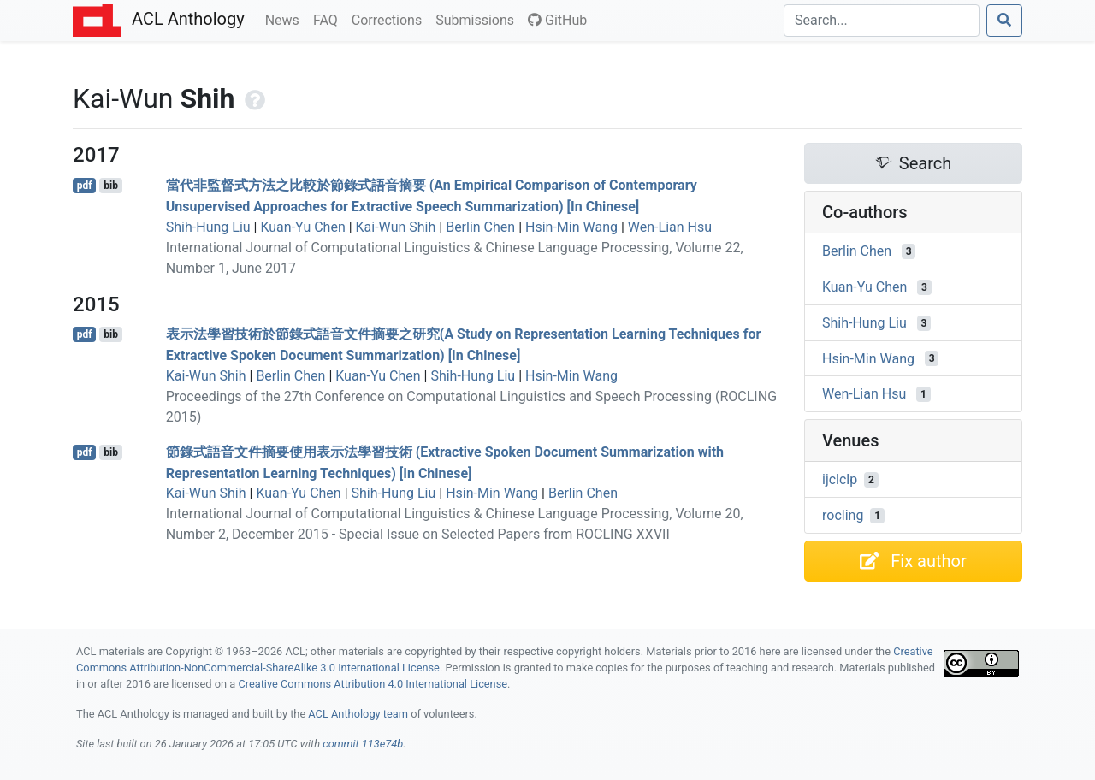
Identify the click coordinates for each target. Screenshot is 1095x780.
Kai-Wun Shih (396, 227)
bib (111, 186)
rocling (842, 515)
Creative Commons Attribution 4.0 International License (372, 683)
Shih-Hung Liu (208, 227)
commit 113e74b (363, 743)
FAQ (329, 18)
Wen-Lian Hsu (670, 227)
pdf (84, 186)
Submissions (478, 18)
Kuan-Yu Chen (302, 227)
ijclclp (839, 479)
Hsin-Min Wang (571, 227)
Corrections (390, 18)
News (285, 18)
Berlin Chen (480, 227)
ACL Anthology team (358, 713)
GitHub (557, 20)
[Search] (882, 20)
